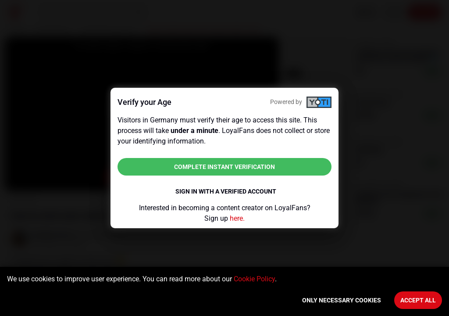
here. (237, 218)
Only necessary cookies (341, 300)
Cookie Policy (254, 279)
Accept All (418, 300)
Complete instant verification (224, 166)
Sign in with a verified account (225, 191)
